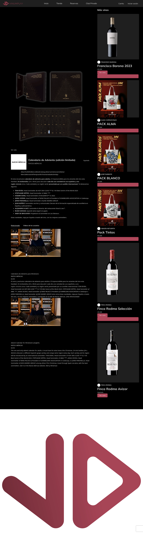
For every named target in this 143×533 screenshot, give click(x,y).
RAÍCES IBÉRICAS (35, 163)
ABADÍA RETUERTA (108, 228)
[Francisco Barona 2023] (118, 36)
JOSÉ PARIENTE (106, 174)
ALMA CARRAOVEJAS (109, 120)
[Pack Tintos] (118, 207)
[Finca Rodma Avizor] (118, 352)
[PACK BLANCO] (118, 153)
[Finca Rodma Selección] (118, 272)
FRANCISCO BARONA (108, 62)
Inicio (46, 3)
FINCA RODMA (106, 305)
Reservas (74, 3)
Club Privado (91, 3)
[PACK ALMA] (118, 98)
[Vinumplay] (13, 3)
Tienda (59, 3)
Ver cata (102, 72)
